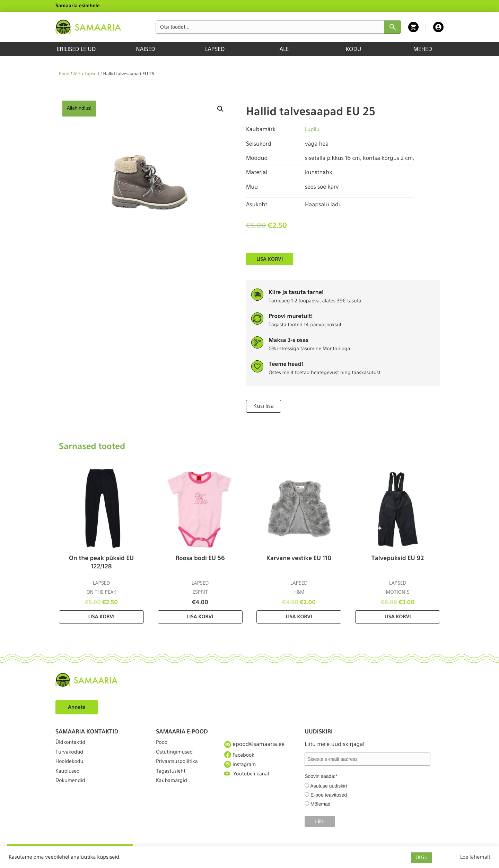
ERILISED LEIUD (76, 49)
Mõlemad (320, 803)
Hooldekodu (71, 768)
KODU (353, 49)
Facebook (240, 756)
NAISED (145, 49)
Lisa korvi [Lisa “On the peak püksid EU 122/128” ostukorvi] (101, 616)
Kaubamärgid (173, 794)
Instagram (241, 768)
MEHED (422, 49)
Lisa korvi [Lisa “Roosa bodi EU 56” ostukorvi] (200, 616)
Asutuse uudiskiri (328, 785)
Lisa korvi (269, 259)
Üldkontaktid (72, 743)
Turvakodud (71, 756)
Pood (64, 74)
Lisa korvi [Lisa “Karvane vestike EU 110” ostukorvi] (299, 616)
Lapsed (92, 74)
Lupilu (313, 129)
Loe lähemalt (475, 857)
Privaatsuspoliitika (179, 768)
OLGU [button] (421, 857)
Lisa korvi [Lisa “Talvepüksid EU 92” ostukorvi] (397, 616)
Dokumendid (72, 794)
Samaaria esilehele (77, 6)
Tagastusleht (172, 781)
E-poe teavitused (328, 794)
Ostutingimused (176, 756)
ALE (284, 49)
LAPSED (215, 49)
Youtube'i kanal (248, 781)
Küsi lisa (262, 406)
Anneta (78, 706)
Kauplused (68, 781)
